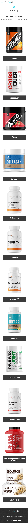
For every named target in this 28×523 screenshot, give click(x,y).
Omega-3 (14, 338)
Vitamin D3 (14, 299)
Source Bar (14, 500)
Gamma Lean (14, 419)
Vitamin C (14, 257)
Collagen (14, 179)
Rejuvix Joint (14, 378)
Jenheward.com (9, 516)
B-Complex (14, 218)
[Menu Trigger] (2, 2)
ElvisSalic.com (22, 516)
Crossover (14, 98)
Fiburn (14, 59)
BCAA (14, 137)
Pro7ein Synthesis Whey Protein (14, 460)
